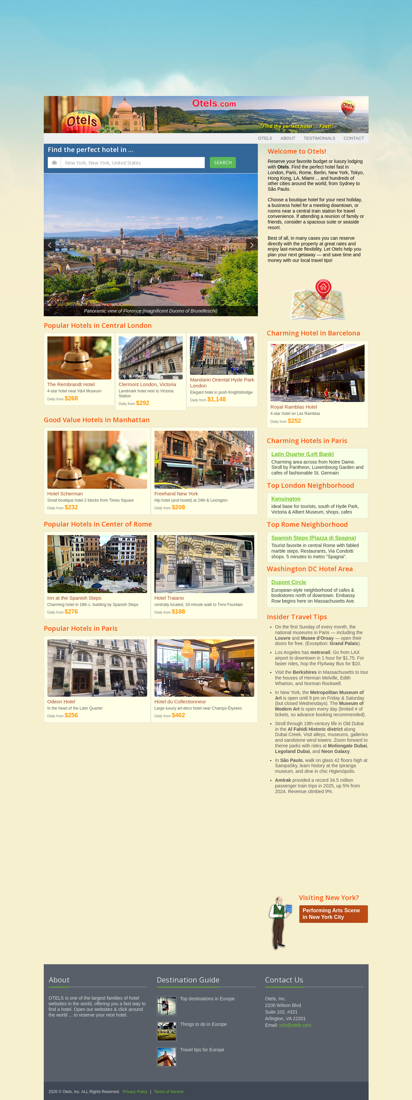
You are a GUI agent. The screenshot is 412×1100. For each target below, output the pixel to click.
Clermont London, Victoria (147, 384)
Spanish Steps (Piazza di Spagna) (313, 538)
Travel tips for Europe (202, 1049)
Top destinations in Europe (207, 998)
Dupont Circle (288, 582)
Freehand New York (176, 493)
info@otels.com (295, 1025)
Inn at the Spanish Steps (74, 598)
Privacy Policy (135, 1091)
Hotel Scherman (65, 493)
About (287, 138)
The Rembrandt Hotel (71, 384)
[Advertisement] (206, 46)
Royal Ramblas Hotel (293, 407)
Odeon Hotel (61, 701)
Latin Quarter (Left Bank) (302, 454)
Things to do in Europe (203, 1024)
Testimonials (319, 138)
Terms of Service (169, 1091)
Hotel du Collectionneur (180, 701)
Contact (354, 138)
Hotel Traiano (169, 598)
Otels (265, 138)
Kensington (286, 499)
